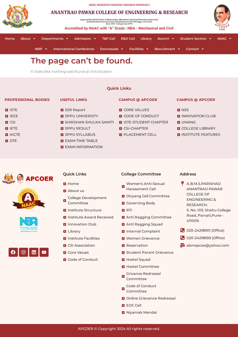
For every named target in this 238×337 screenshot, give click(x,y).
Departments (55, 38)
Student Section (196, 38)
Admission (85, 38)
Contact (195, 49)
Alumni (165, 38)
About (28, 38)
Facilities (139, 49)
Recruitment (167, 49)
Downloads (112, 49)
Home (10, 39)
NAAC (224, 38)
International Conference (73, 49)
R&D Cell (128, 39)
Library (146, 39)
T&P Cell (108, 39)
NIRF (41, 49)
